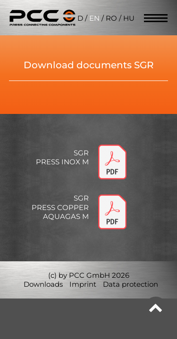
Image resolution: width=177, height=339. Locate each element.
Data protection (130, 284)
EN (94, 18)
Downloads (43, 284)
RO (111, 18)
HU (129, 18)
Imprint (82, 284)
